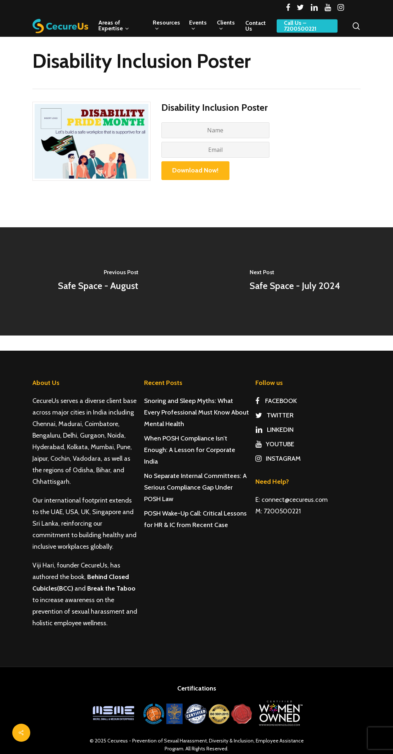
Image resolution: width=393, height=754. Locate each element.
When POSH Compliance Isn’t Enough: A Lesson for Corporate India (189, 449)
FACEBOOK (276, 401)
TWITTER (274, 415)
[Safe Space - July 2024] (295, 281)
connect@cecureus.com (295, 500)
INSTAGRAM (278, 459)
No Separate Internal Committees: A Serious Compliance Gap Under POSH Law (195, 487)
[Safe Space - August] (98, 281)
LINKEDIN (274, 430)
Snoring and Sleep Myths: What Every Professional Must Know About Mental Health (196, 412)
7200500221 (282, 511)
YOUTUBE (274, 444)
